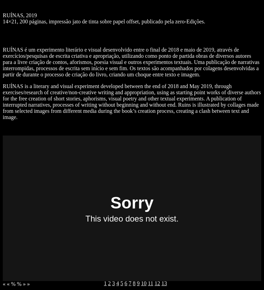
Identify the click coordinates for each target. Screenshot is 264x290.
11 (150, 283)
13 (164, 283)
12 (157, 283)
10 (143, 283)
